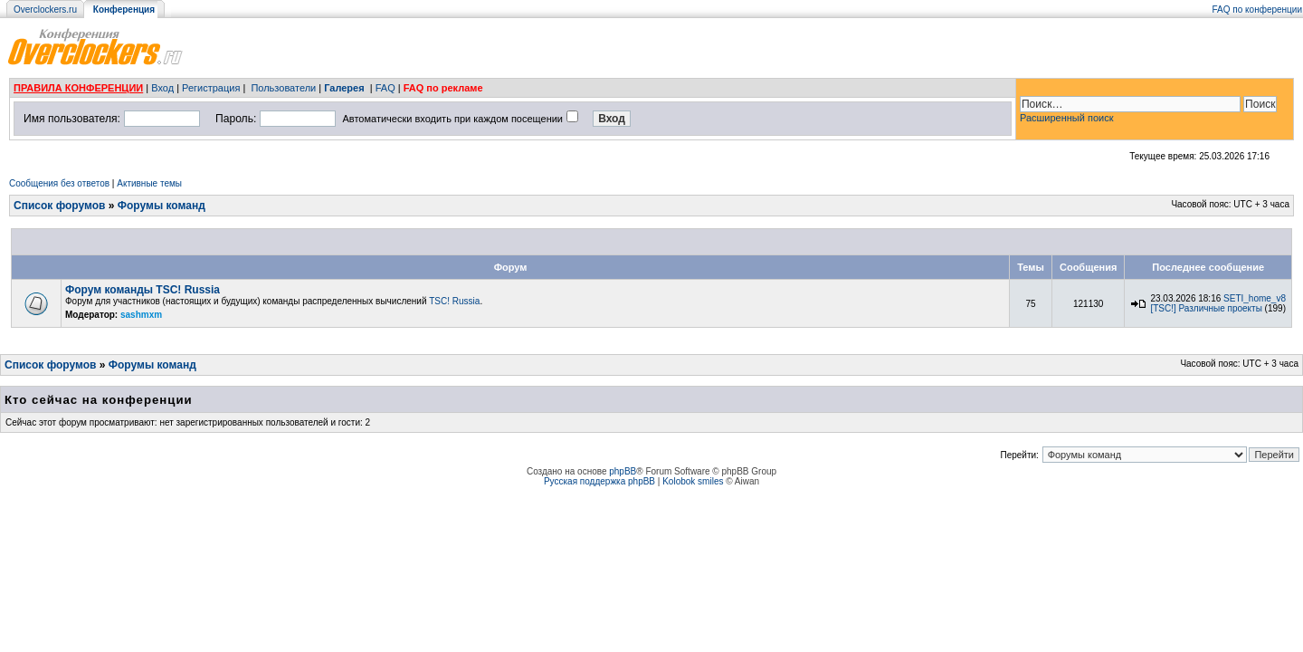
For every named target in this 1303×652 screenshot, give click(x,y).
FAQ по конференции (1257, 9)
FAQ (385, 87)
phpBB (622, 471)
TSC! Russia (454, 301)
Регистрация (211, 87)
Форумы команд (161, 205)
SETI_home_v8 (1254, 298)
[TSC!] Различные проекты (1205, 308)
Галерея (344, 87)
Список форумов (59, 205)
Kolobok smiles (692, 481)
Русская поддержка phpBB (599, 481)
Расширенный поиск (1067, 117)
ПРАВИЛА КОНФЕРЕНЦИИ (78, 87)
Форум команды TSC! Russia (142, 289)
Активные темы (149, 183)
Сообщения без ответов (59, 183)
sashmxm (141, 315)
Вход (162, 87)
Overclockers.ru (45, 9)
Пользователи (283, 87)
